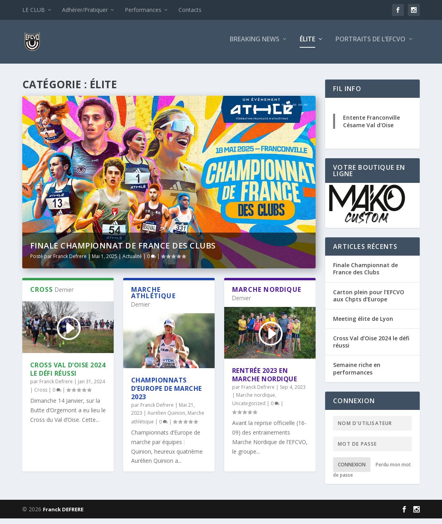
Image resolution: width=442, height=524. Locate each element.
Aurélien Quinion (166, 418)
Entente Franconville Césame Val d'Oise (371, 126)
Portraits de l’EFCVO (370, 45)
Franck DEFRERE (63, 514)
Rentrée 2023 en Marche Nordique (264, 380)
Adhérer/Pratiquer (85, 10)
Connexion (352, 470)
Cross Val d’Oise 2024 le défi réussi (68, 374)
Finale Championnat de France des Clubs (123, 251)
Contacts (190, 10)
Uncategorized (249, 409)
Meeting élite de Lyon (363, 324)
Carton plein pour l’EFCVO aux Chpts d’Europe (368, 301)
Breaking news (254, 45)
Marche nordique (255, 400)
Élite (307, 45)
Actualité (132, 261)
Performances (143, 10)
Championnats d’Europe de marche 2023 (166, 394)
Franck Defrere (70, 261)
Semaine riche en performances (356, 374)
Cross (40, 395)
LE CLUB (33, 10)
